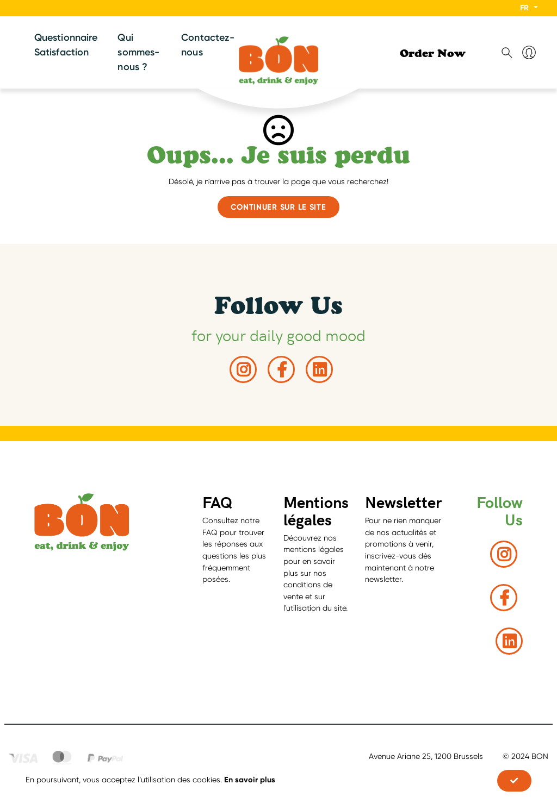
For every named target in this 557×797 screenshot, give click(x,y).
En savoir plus (249, 780)
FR (525, 7)
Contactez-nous (207, 45)
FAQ (217, 501)
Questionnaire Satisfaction (65, 45)
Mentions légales (316, 510)
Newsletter (403, 501)
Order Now (433, 54)
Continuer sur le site (278, 207)
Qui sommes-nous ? (138, 52)
